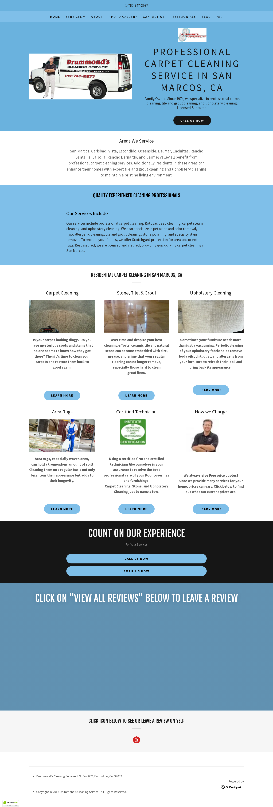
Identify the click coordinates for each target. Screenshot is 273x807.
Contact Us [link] (154, 17)
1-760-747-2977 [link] (136, 5)
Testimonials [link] (183, 17)
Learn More (62, 395)
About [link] (97, 17)
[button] (76, 17)
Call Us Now (192, 121)
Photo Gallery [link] (123, 17)
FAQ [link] (219, 17)
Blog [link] (206, 17)
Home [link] (55, 17)
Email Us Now (136, 571)
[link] (192, 35)
